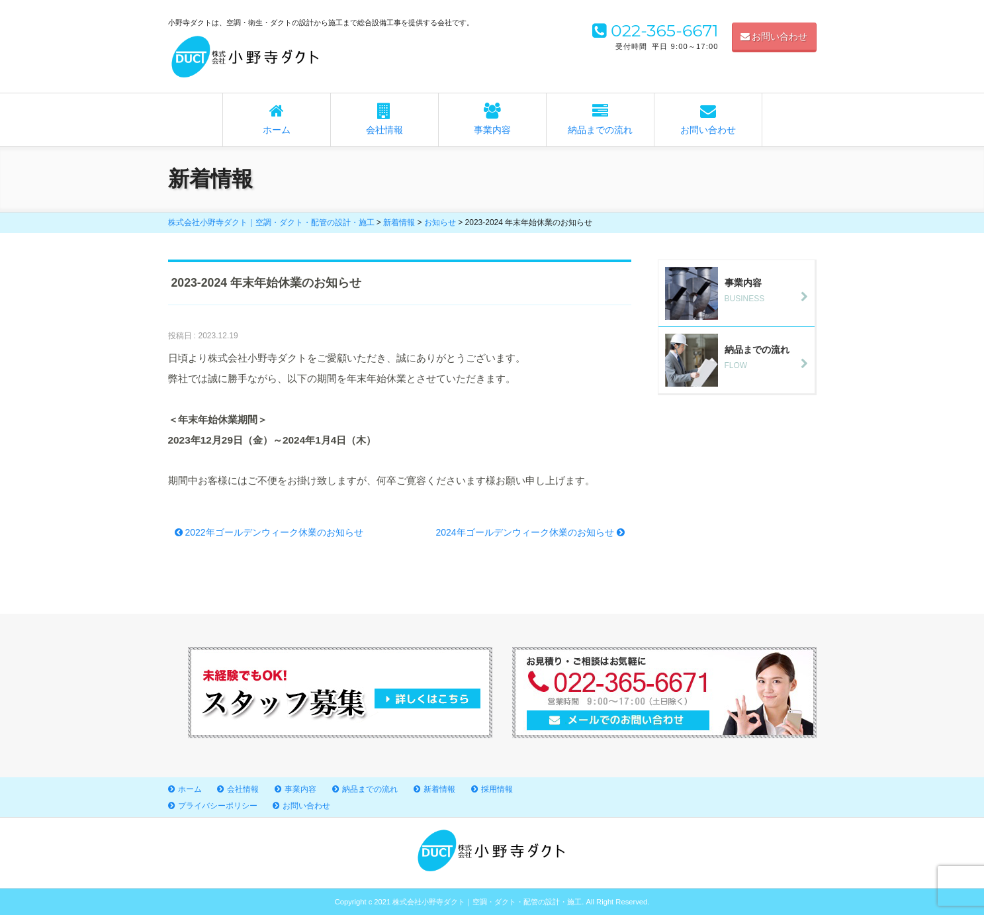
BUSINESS (740, 290)
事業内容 (492, 119)
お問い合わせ (774, 36)
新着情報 (439, 789)
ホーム (277, 119)
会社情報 (384, 119)
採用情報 (497, 789)
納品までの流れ (600, 119)
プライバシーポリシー (217, 805)
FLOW (740, 357)
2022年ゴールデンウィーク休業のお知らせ (269, 532)
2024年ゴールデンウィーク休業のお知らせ (529, 532)
